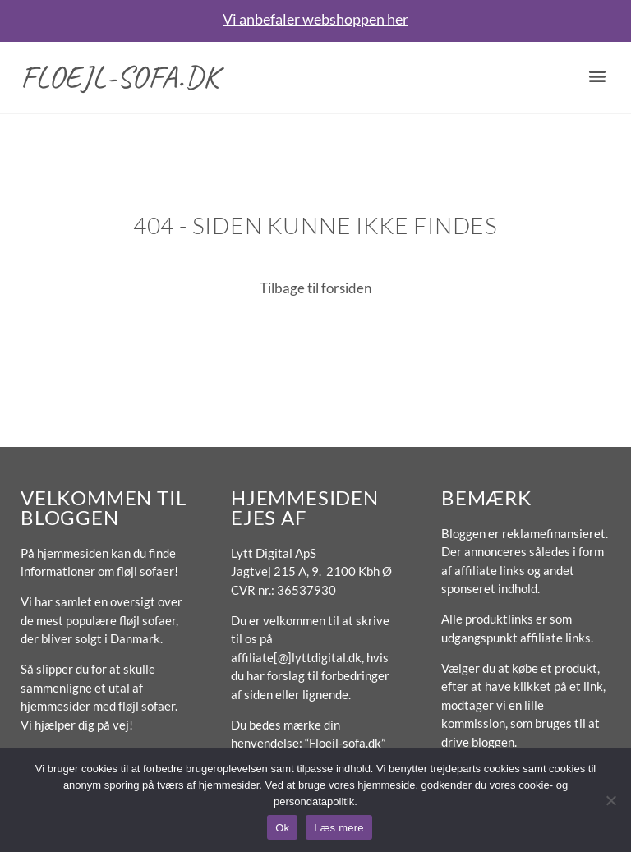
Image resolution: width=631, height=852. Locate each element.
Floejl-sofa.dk (120, 77)
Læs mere (339, 828)
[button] (596, 75)
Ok (282, 828)
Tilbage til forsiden (315, 288)
